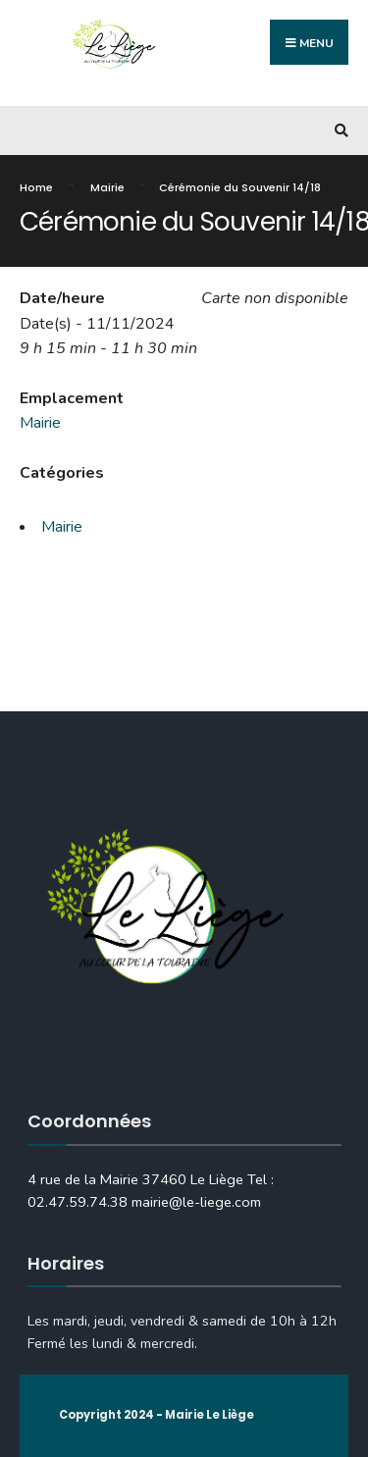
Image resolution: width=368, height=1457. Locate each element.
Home (36, 187)
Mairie (107, 187)
